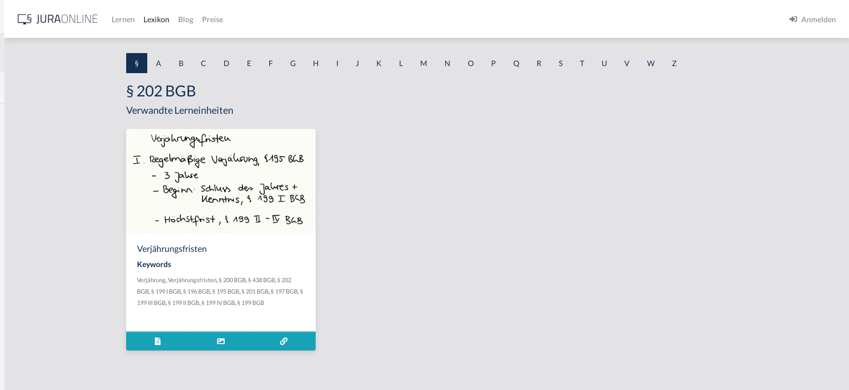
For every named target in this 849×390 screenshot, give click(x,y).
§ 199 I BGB (250, 291)
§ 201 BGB (339, 291)
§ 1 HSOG (25, 212)
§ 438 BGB (346, 279)
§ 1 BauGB (26, 139)
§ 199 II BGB (268, 302)
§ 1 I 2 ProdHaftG (38, 285)
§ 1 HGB (22, 188)
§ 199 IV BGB (302, 302)
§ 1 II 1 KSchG (32, 358)
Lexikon (325, 19)
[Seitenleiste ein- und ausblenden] (156, 16)
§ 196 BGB (281, 291)
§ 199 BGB (335, 302)
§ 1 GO (20, 163)
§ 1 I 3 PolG (28, 310)
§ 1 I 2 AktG (28, 261)
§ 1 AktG (23, 115)
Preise (381, 19)
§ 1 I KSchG (28, 334)
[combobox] (87, 52)
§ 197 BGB (368, 291)
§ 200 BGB (316, 279)
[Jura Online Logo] (226, 19)
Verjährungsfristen (276, 279)
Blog (354, 19)
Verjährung (235, 279)
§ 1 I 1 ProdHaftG (38, 237)
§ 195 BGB (310, 291)
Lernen (292, 19)
